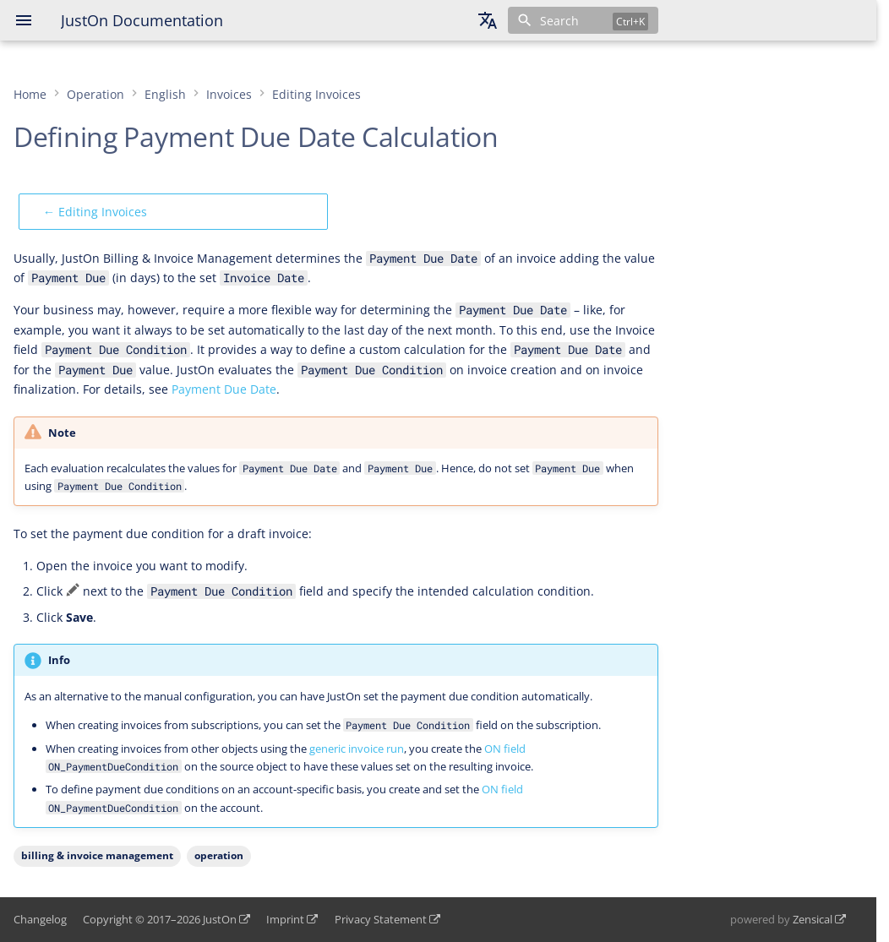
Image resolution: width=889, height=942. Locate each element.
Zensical (812, 919)
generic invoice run (356, 748)
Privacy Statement (381, 919)
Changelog (40, 919)
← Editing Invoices (95, 212)
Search (559, 21)
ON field (505, 748)
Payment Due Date (224, 389)
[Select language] (487, 20)
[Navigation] (24, 20)
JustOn (220, 919)
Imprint (285, 919)
